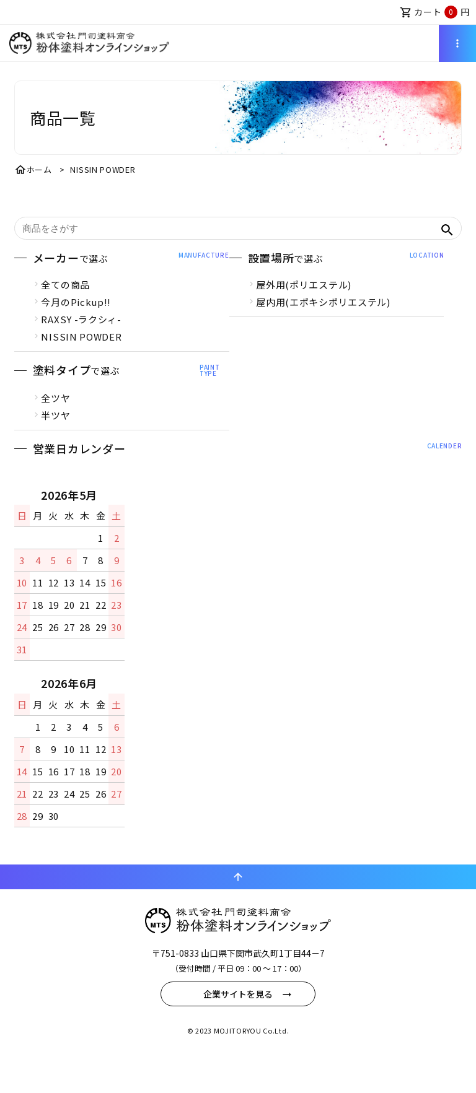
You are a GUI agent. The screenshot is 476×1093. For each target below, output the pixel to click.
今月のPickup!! (77, 317)
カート (435, 12)
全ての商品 (66, 300)
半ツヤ (56, 431)
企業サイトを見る (238, 1032)
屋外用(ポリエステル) (303, 300)
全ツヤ (56, 413)
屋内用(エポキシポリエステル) (323, 317)
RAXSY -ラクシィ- (82, 335)
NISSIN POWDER (82, 352)
